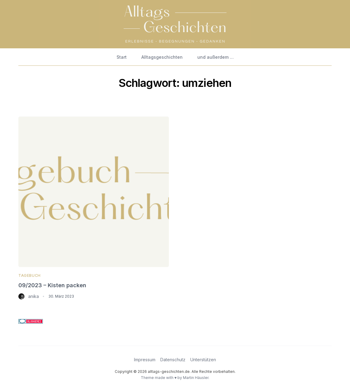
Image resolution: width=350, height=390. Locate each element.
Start (122, 57)
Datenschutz (172, 359)
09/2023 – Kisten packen (52, 285)
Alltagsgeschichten (162, 57)
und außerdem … (215, 57)
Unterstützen (203, 359)
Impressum (144, 359)
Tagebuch (29, 275)
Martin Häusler (195, 377)
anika (33, 296)
